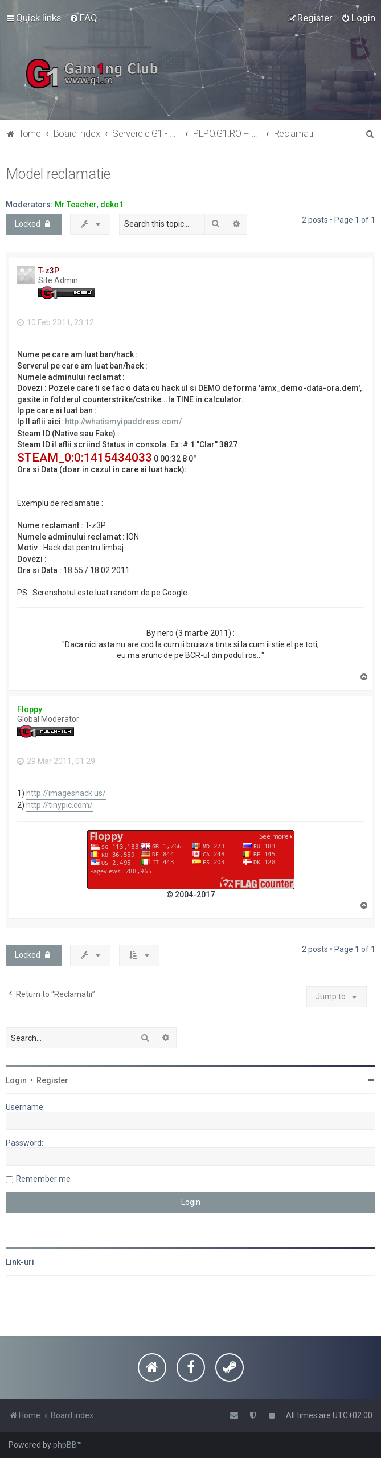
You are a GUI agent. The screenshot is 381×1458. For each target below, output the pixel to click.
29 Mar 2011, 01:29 (56, 761)
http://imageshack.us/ (66, 793)
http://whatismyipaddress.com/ (123, 421)
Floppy (29, 709)
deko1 (112, 204)
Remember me (43, 1178)
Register (52, 1080)
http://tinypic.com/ (59, 805)
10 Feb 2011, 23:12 (55, 322)
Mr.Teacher (76, 204)
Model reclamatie (58, 174)
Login (16, 1080)
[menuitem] (83, 18)
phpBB (65, 1444)
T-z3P (48, 270)
